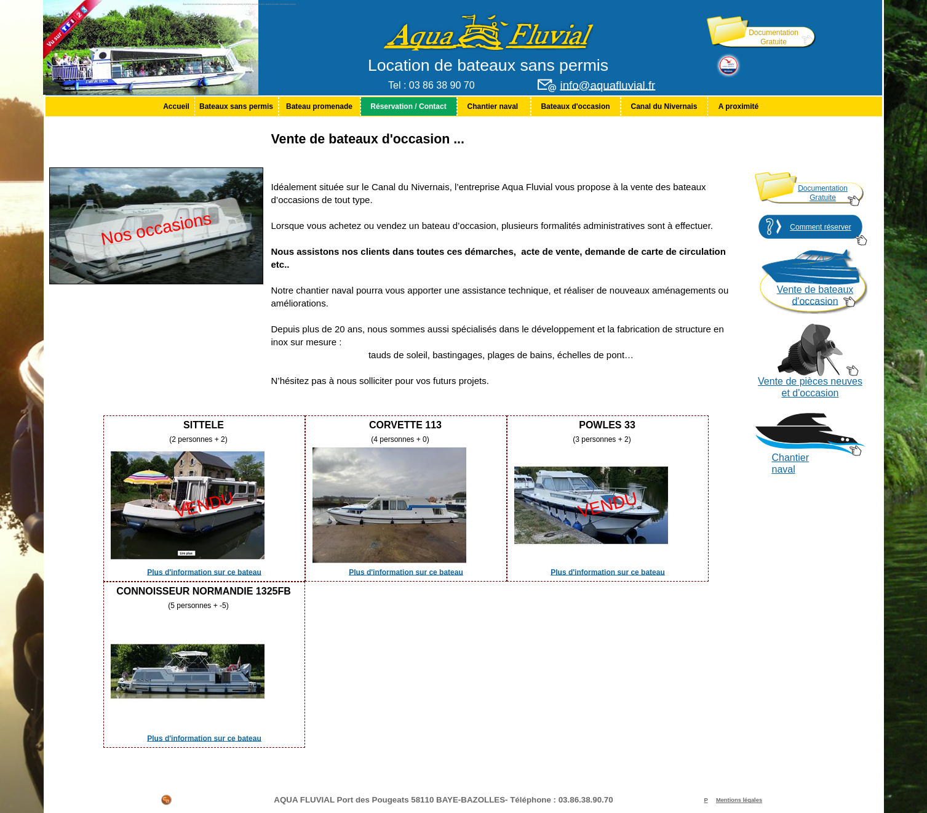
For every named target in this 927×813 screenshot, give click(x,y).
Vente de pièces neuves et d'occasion (810, 387)
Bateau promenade (319, 106)
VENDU (204, 505)
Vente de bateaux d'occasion (815, 295)
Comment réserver (820, 227)
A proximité (738, 106)
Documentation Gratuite (773, 37)
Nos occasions (156, 229)
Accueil (176, 106)
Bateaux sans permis (236, 106)
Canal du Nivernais (664, 106)
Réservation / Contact (408, 106)
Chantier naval (493, 106)
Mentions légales (739, 800)
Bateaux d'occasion (575, 106)
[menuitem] (176, 106)
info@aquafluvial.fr (608, 85)
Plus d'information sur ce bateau (204, 571)
